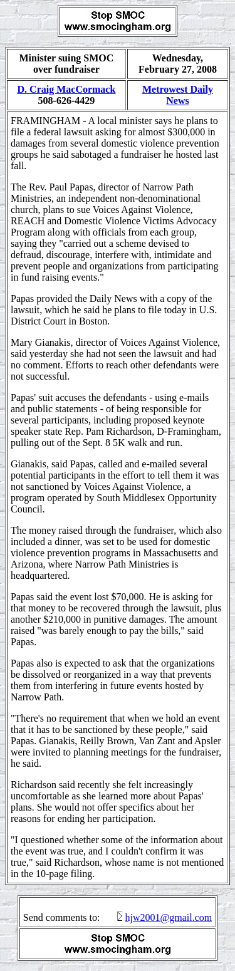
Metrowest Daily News (177, 95)
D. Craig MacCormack (67, 89)
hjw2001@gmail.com (168, 917)
